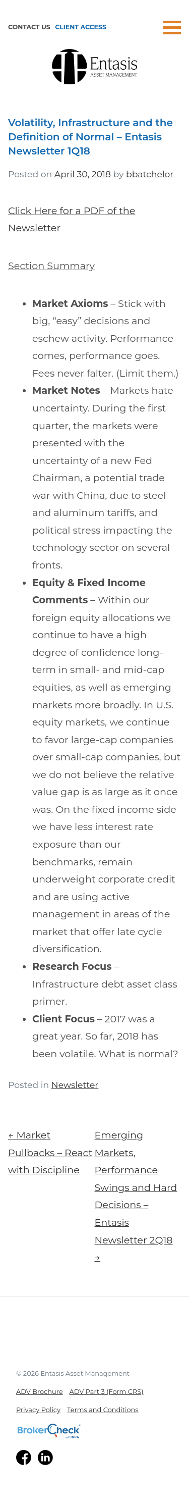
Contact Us (29, 27)
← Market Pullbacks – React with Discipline (50, 1152)
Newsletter (75, 1084)
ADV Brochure (39, 1391)
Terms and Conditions (103, 1410)
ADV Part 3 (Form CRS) (107, 1391)
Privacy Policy (38, 1410)
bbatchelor (149, 174)
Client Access (80, 27)
